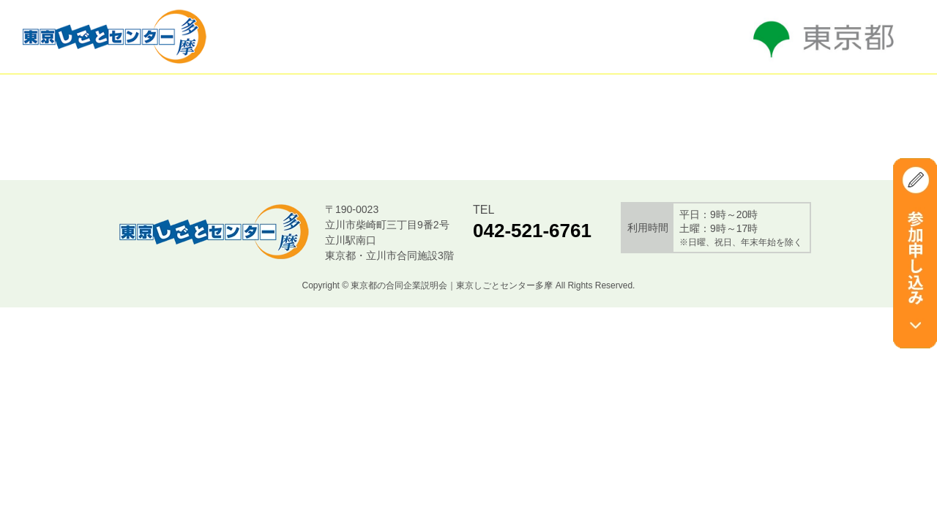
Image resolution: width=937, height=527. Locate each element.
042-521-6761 (532, 231)
